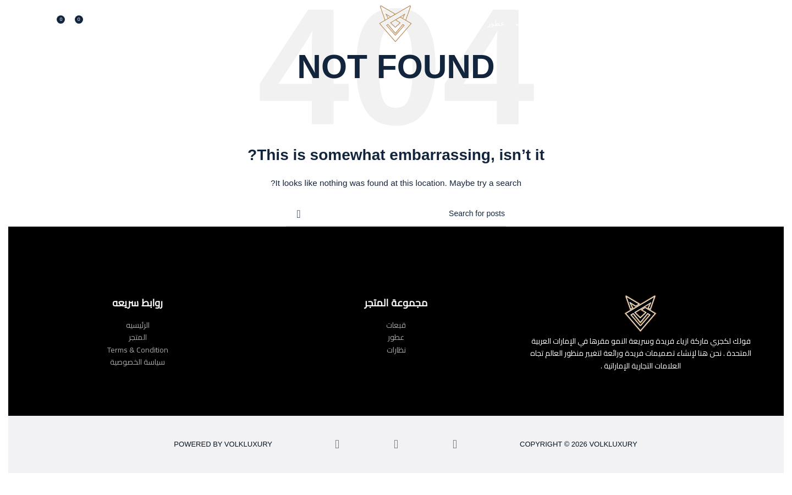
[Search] (94, 25)
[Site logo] (396, 24)
